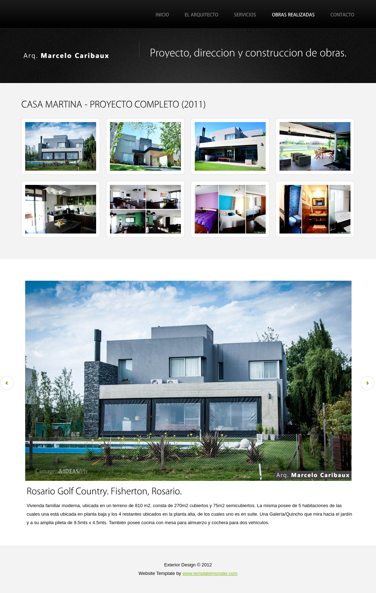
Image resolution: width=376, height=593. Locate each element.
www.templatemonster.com (209, 573)
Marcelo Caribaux (74, 57)
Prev (7, 383)
